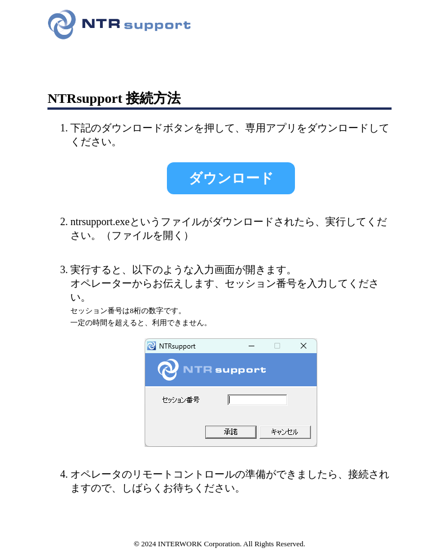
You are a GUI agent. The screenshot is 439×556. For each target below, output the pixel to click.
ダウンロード (231, 178)
